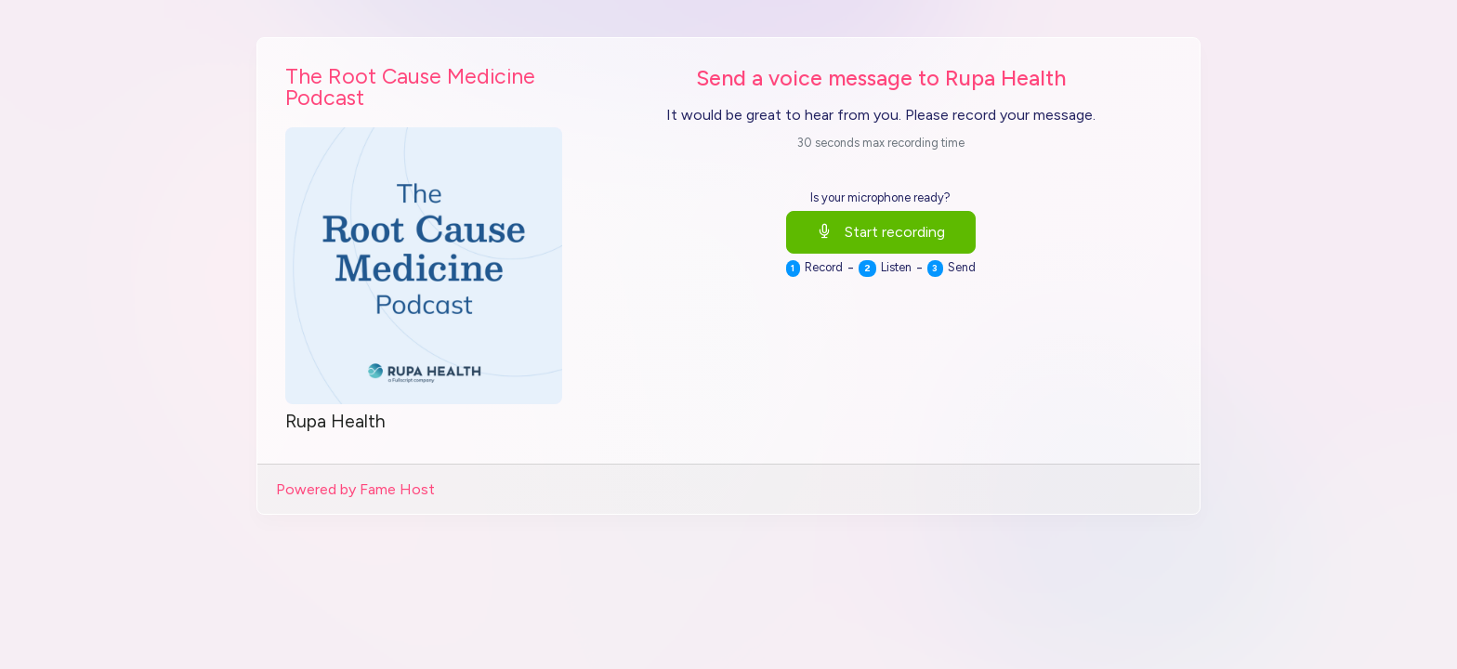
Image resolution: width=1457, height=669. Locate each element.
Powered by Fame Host (355, 489)
